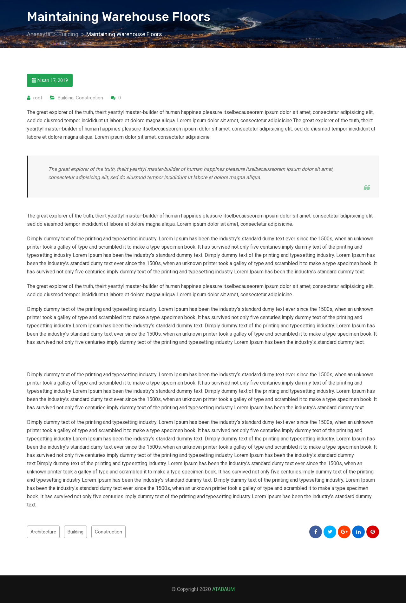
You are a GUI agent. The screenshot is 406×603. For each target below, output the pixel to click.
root (37, 98)
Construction (89, 98)
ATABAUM (223, 589)
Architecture (43, 532)
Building (66, 98)
